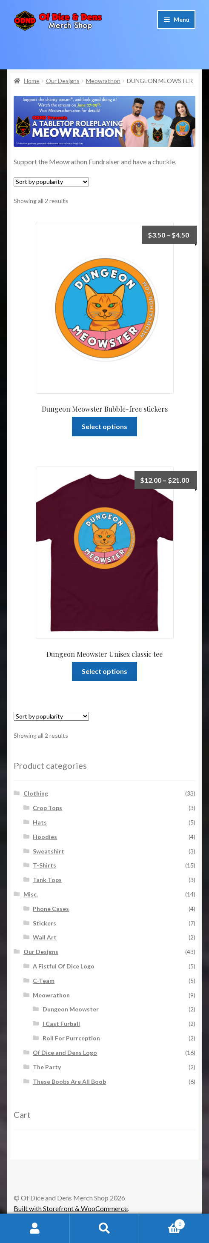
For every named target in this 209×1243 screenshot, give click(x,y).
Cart (162, 1222)
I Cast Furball (61, 1023)
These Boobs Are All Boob (69, 1081)
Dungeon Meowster (71, 1009)
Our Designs (63, 80)
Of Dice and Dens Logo (65, 1052)
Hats (40, 822)
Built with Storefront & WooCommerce (71, 1208)
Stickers (44, 923)
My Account (35, 1228)
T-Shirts (44, 865)
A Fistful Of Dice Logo (63, 966)
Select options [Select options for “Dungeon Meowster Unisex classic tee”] (104, 671)
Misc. (30, 894)
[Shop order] (51, 182)
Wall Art (45, 937)
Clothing (35, 793)
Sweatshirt (48, 851)
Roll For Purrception (71, 1038)
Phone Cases (51, 908)
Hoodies (45, 836)
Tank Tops (47, 879)
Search (105, 1228)
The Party (47, 1067)
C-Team (43, 980)
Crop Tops (47, 807)
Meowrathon (103, 80)
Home (32, 80)
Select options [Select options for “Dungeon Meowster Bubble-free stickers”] (104, 426)
